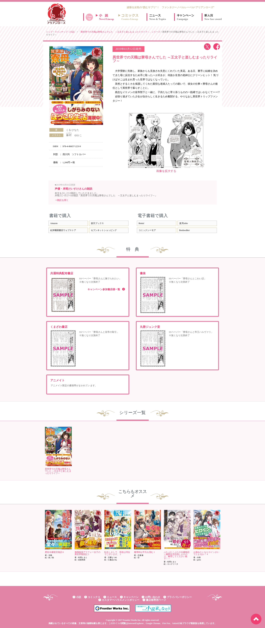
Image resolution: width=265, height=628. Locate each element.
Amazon (54, 223)
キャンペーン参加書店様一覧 (103, 289)
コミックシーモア (147, 230)
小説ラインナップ (106, 17)
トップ (49, 32)
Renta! (141, 223)
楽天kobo (183, 223)
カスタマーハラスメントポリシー (120, 600)
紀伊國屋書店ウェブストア (63, 230)
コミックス (94, 597)
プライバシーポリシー (179, 597)
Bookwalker (184, 230)
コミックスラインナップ (129, 17)
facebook (216, 46)
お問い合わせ (152, 597)
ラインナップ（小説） (65, 32)
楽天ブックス (97, 223)
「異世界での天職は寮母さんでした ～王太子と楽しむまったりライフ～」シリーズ (119, 32)
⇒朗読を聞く (62, 200)
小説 (78, 597)
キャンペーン (185, 17)
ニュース (158, 17)
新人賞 (213, 17)
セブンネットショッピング (104, 230)
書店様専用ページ (156, 600)
